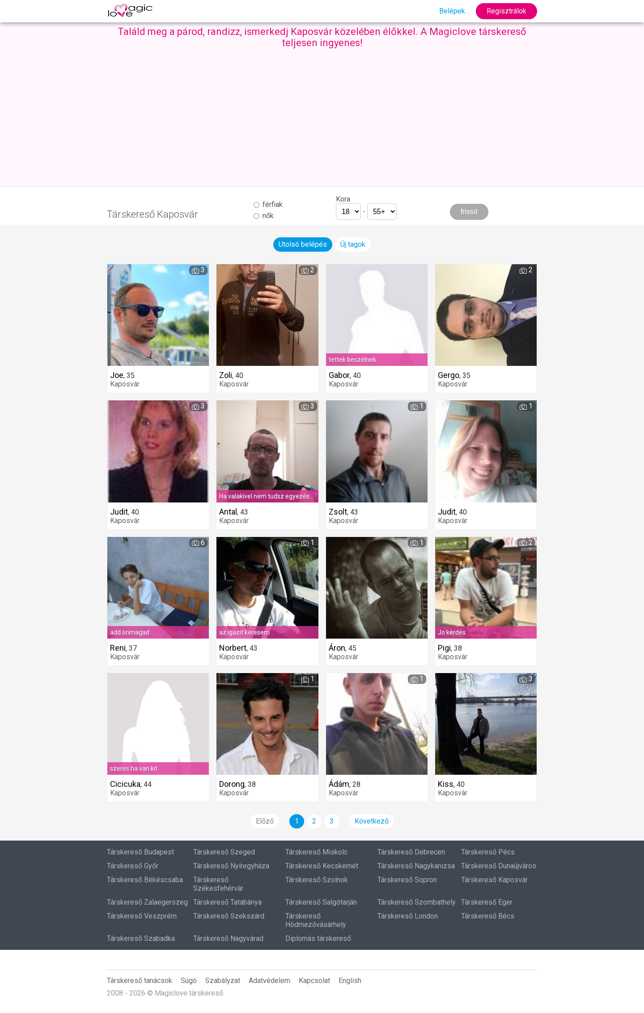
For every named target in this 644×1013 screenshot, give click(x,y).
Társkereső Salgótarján (321, 902)
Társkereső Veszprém (142, 916)
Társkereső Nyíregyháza (231, 866)
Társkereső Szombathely (416, 902)
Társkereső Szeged (224, 852)
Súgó (189, 980)
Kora (343, 199)
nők (264, 215)
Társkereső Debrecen (411, 852)
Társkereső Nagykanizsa (416, 866)
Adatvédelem (269, 980)
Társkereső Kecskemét (321, 866)
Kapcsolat (314, 980)
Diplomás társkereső (318, 938)
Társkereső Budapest (140, 852)
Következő (372, 821)
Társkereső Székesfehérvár (218, 884)
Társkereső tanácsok (139, 980)
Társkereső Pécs (488, 852)
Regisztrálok (506, 11)
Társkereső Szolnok (316, 880)
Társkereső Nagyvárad (228, 938)
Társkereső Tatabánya (227, 902)
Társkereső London (407, 916)
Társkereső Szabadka (141, 938)
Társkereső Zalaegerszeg (147, 902)
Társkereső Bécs (487, 916)
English (350, 980)
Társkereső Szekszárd (228, 916)
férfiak (268, 204)
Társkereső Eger (487, 902)
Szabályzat (222, 980)
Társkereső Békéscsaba (145, 880)
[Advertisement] (322, 115)
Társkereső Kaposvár (494, 880)
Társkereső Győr (132, 866)
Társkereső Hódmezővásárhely (315, 920)
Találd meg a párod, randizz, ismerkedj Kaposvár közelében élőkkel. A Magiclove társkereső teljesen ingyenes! (322, 37)
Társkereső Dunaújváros (498, 866)
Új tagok (352, 244)
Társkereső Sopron (407, 880)
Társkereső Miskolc (316, 852)
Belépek (452, 11)
